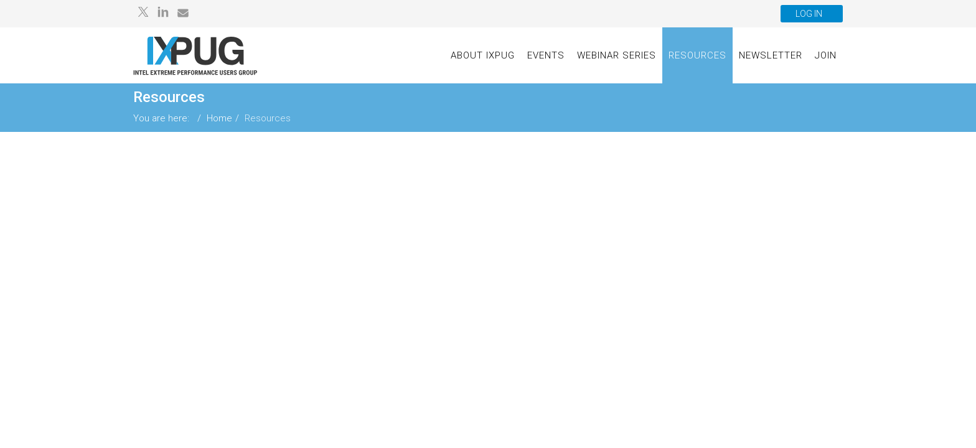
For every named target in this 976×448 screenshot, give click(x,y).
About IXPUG (483, 55)
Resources (697, 55)
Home (219, 118)
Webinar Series (616, 55)
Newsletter (770, 55)
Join (826, 55)
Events (546, 55)
